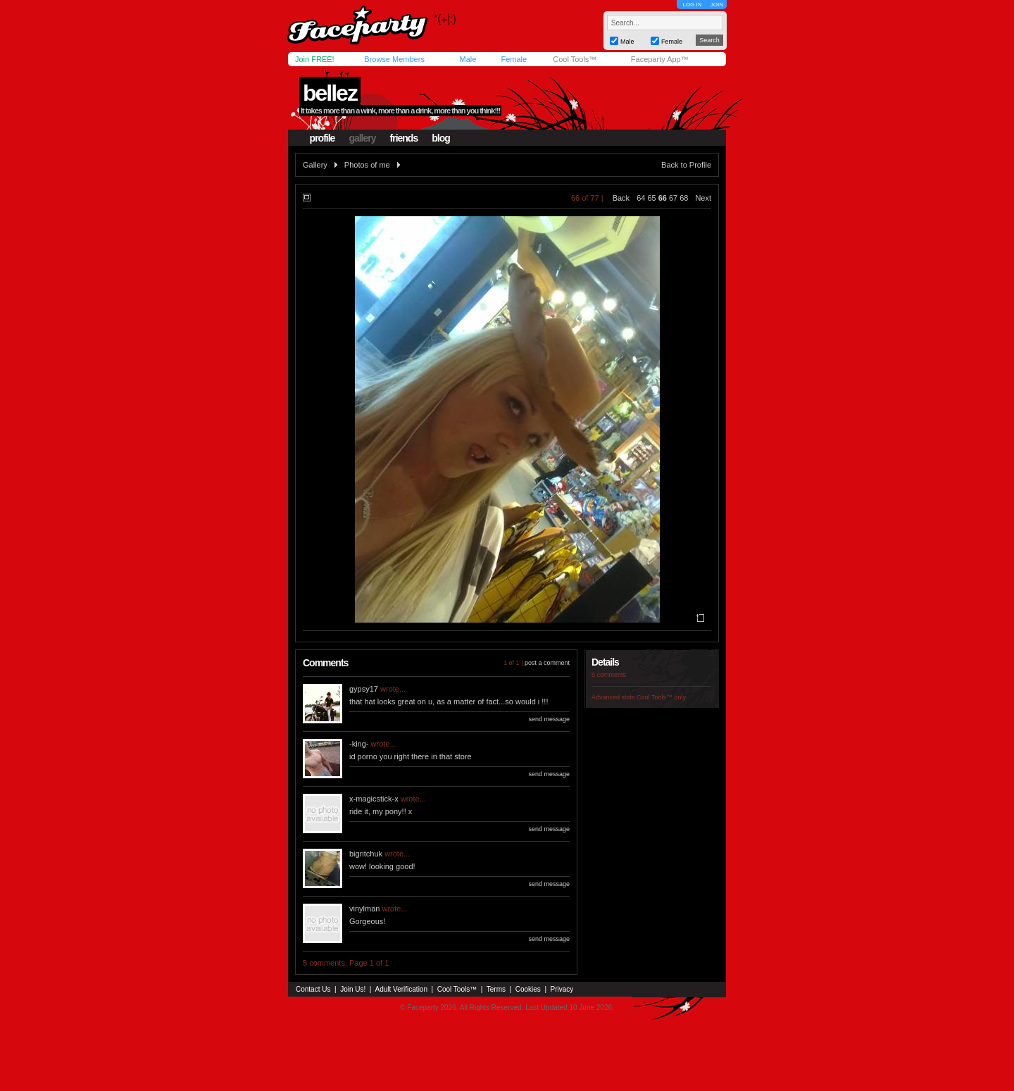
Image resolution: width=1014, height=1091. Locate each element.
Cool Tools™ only (661, 697)
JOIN (717, 4)
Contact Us (313, 989)
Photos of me (367, 165)
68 (684, 198)
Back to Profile (686, 165)
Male (467, 59)
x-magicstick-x (374, 798)
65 (651, 198)
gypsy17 (363, 689)
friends (404, 138)
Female (514, 59)
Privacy (562, 989)
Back (621, 198)
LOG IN (691, 4)
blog (441, 138)
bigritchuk (365, 853)
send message (549, 719)
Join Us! (352, 989)
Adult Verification (401, 989)
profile (322, 138)
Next (703, 198)
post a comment (547, 662)
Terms (496, 989)
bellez (330, 93)
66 (662, 198)
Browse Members (394, 59)
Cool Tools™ (574, 59)
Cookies (528, 989)
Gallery (315, 165)
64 (641, 198)
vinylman (364, 908)
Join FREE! (314, 59)
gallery (362, 138)
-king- (359, 744)
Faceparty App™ (660, 59)
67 (673, 198)
